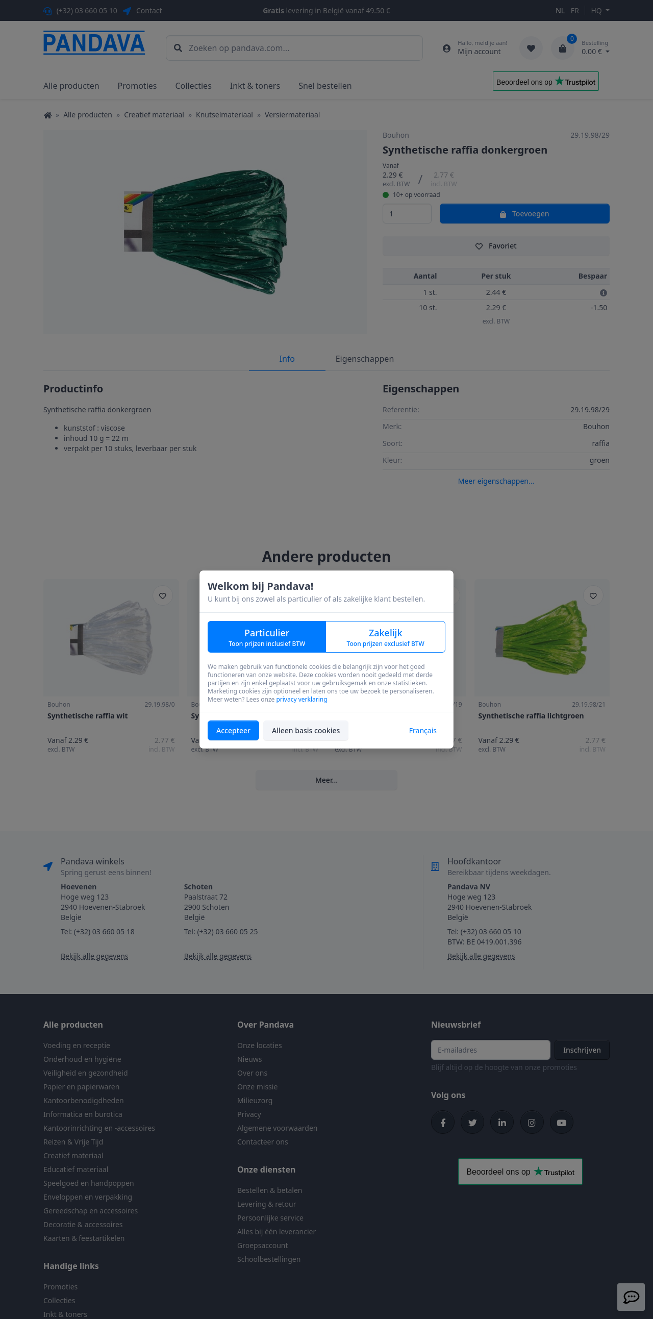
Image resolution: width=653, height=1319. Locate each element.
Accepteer (233, 730)
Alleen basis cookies (306, 730)
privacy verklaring (301, 699)
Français (423, 730)
